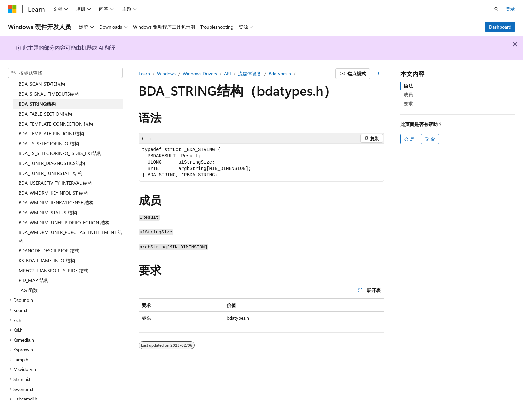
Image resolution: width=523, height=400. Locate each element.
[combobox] (65, 73)
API (227, 73)
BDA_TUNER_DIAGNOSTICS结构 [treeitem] (52, 150)
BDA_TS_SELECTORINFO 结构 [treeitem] (49, 130)
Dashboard (500, 27)
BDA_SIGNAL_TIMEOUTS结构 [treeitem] (49, 81)
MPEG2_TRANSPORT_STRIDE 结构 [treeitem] (53, 257)
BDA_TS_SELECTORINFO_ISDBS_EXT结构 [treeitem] (60, 140)
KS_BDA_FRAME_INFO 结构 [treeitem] (47, 247)
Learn (144, 73)
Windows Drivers (200, 73)
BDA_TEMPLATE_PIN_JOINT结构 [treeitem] (51, 120)
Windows (166, 73)
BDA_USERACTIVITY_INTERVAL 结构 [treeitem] (55, 170)
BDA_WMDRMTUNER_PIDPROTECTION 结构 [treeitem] (64, 209)
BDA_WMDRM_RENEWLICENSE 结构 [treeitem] (56, 189)
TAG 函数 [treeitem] (28, 277)
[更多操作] (378, 73)
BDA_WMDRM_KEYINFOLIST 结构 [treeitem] (53, 180)
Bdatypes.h (280, 73)
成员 (408, 94)
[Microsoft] (12, 9)
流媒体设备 (250, 73)
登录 (510, 9)
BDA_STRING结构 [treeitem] (37, 90)
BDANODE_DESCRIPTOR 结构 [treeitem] (49, 237)
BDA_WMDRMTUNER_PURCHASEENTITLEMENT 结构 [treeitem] (70, 223)
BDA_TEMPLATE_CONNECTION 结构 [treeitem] (56, 111)
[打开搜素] (496, 9)
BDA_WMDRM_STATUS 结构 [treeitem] (48, 199)
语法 (408, 86)
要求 (408, 103)
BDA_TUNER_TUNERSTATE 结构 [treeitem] (50, 160)
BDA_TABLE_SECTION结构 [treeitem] (45, 100)
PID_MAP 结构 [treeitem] (34, 267)
